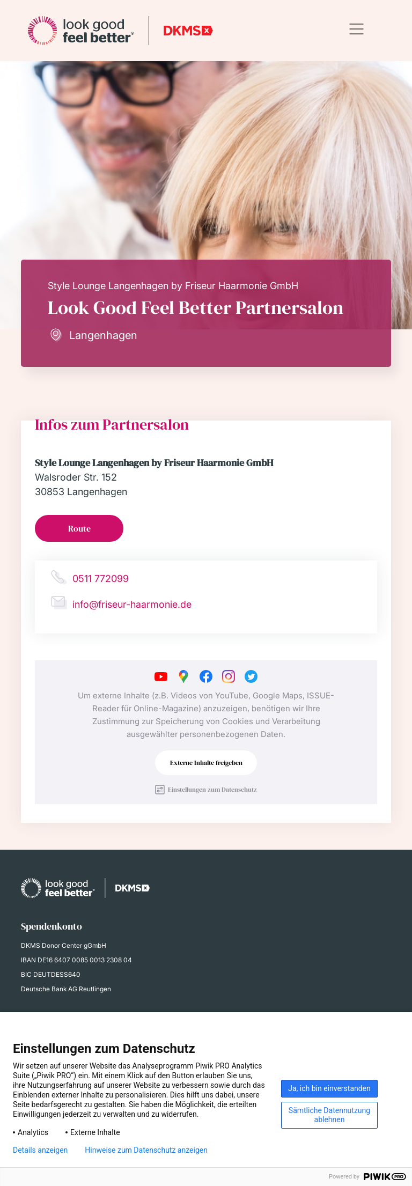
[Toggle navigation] (356, 29)
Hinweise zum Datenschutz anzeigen (146, 1150)
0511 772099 (100, 578)
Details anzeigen (40, 1150)
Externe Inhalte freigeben (206, 762)
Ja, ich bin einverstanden (329, 1088)
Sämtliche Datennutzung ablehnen (329, 1115)
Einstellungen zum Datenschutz (212, 789)
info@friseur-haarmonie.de (132, 604)
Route (79, 528)
